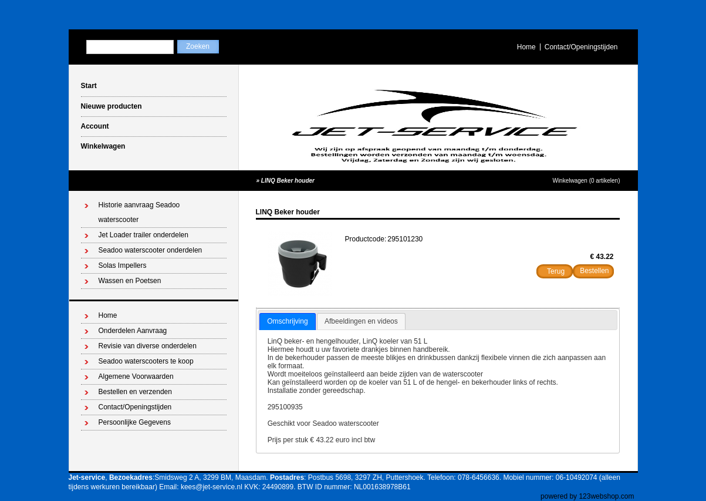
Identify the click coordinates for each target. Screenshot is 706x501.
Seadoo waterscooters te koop (146, 361)
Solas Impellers (123, 265)
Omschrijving (287, 321)
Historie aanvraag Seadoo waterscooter (139, 212)
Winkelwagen (103, 146)
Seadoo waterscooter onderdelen (150, 250)
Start (89, 86)
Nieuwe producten (111, 106)
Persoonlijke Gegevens (135, 422)
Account (95, 126)
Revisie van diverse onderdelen (148, 346)
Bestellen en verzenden (135, 392)
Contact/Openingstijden (581, 47)
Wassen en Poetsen (130, 281)
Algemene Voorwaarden (136, 376)
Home (526, 47)
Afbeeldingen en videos (361, 321)
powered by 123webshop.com (587, 496)
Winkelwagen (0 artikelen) (586, 180)
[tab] (287, 322)
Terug (556, 271)
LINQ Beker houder (288, 180)
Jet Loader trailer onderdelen (143, 235)
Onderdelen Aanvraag (133, 331)
